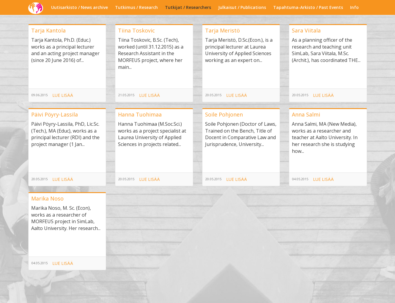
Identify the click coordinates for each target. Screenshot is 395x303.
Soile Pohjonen (224, 114)
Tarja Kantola (48, 30)
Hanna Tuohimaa (140, 114)
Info (354, 7)
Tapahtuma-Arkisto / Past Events (308, 7)
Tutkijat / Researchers (188, 7)
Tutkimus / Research (136, 7)
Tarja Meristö (222, 30)
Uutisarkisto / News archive (79, 7)
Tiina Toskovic (136, 30)
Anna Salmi (306, 114)
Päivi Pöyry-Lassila (54, 114)
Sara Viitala (306, 30)
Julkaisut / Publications (242, 7)
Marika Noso (47, 198)
